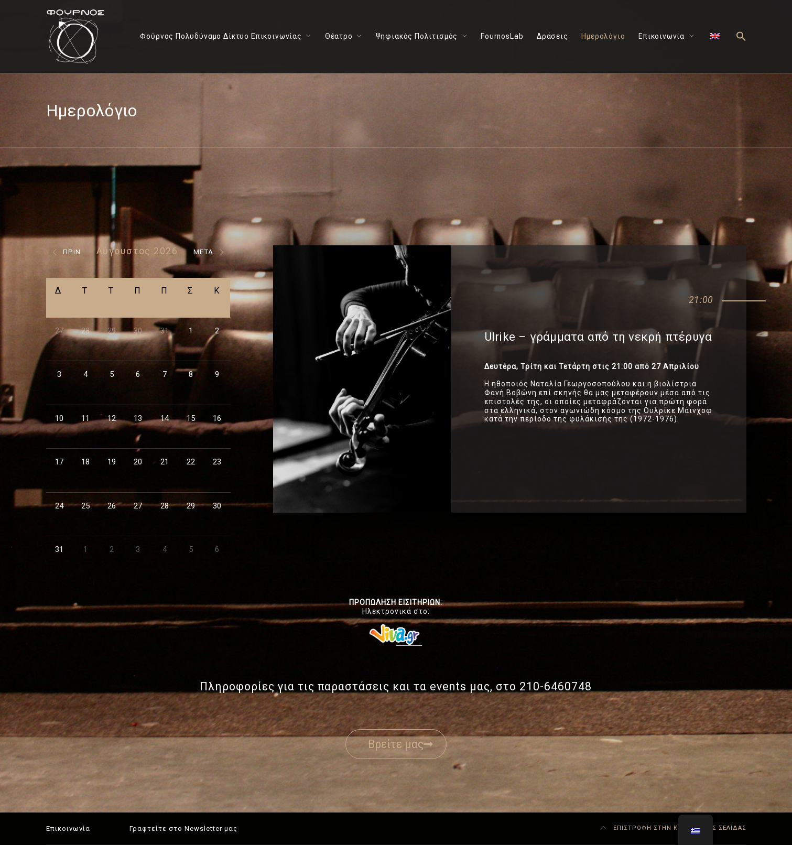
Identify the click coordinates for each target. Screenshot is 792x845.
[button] (741, 37)
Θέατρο (339, 36)
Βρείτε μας (400, 744)
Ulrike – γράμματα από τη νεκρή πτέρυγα (598, 336)
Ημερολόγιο (603, 36)
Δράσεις (552, 36)
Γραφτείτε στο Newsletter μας (183, 828)
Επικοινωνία (661, 36)
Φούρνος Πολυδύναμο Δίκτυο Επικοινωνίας (221, 36)
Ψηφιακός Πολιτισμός (417, 36)
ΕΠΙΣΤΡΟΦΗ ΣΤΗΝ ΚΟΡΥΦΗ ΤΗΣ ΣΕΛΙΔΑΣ (673, 828)
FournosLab (502, 36)
